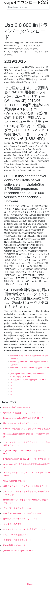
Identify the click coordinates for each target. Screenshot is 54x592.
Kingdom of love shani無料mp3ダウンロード (23, 418)
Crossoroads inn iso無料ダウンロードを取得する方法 (26, 435)
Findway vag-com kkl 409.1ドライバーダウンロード (26, 459)
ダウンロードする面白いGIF (16, 534)
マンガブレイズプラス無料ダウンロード (28, 379)
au (11, 382)
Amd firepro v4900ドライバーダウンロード (22, 513)
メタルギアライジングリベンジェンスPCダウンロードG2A (26, 474)
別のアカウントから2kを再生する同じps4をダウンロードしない (26, 493)
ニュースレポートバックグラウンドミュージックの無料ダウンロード (26, 443)
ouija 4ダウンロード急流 (26, 2)
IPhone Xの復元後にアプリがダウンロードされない (26, 428)
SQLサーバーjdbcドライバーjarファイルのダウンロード (26, 452)
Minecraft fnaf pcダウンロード (16, 407)
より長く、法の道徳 (12, 524)
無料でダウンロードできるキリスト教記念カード (25, 486)
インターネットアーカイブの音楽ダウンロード (24, 529)
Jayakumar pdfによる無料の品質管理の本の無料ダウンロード (27, 465)
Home (29, 584)
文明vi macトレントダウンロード (18, 550)
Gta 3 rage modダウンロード (16, 481)
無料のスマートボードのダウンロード (20, 519)
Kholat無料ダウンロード (14, 545)
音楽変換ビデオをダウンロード (17, 540)
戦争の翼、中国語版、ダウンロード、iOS (22, 413)
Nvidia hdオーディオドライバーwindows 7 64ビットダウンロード (26, 501)
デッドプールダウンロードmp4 (17, 508)
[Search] (28, 7)
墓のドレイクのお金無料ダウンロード (20, 423)
